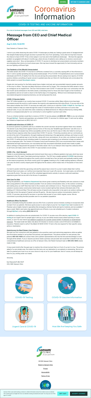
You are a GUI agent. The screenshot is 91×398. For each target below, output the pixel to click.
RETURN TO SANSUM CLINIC (80, 2)
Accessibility (45, 372)
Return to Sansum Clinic (45, 365)
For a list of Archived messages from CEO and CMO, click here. (27, 30)
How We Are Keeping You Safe (67, 317)
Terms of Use (45, 376)
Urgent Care (65, 205)
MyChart (15, 118)
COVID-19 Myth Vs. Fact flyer (71, 105)
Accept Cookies (78, 393)
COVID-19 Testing (24, 288)
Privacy (45, 368)
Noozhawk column (29, 80)
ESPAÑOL (63, 2)
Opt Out (62, 393)
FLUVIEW (70, 156)
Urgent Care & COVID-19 (24, 317)
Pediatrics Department (31, 181)
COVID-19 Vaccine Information (67, 288)
